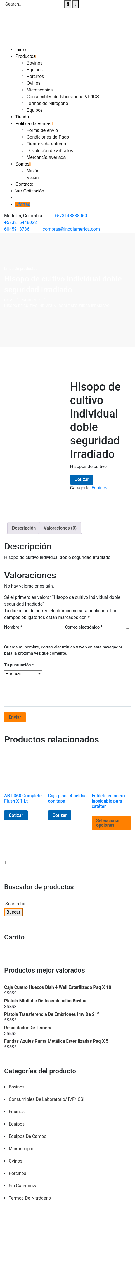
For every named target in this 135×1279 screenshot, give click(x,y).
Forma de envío (42, 130)
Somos (22, 164)
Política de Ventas (33, 123)
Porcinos (35, 76)
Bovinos (34, 63)
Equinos (35, 69)
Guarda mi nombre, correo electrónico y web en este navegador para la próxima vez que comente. (63, 650)
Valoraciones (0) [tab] (60, 528)
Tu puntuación (19, 665)
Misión (33, 170)
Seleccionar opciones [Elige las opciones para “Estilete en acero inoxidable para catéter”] (108, 823)
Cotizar (82, 479)
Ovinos (34, 83)
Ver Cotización (29, 191)
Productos (25, 56)
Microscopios (40, 90)
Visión (33, 177)
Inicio (20, 49)
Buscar (13, 912)
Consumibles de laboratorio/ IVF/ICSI (63, 96)
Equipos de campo (27, 1136)
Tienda (22, 116)
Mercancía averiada (46, 157)
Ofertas (22, 204)
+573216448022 (20, 222)
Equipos (35, 110)
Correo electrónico (83, 627)
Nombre (13, 627)
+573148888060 (70, 215)
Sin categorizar (24, 1185)
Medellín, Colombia (23, 215)
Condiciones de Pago (48, 137)
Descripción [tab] (24, 528)
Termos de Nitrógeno (47, 103)
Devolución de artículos (50, 150)
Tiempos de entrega (46, 143)
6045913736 (16, 229)
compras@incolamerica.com (71, 229)
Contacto (24, 184)
